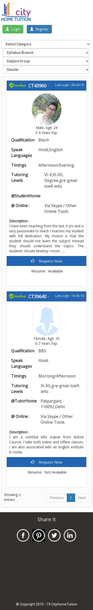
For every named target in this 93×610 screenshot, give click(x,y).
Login (13, 29)
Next (82, 497)
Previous (57, 497)
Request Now (46, 260)
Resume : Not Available (47, 472)
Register (39, 29)
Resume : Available (46, 270)
